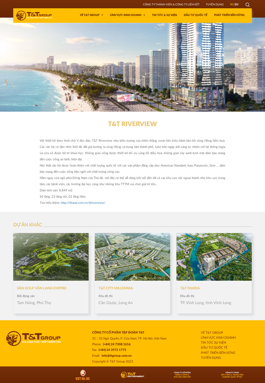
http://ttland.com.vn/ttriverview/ (83, 202)
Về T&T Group (212, 332)
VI (231, 4)
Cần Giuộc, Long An (116, 303)
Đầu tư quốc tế (214, 347)
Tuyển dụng (211, 357)
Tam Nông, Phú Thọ (34, 303)
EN (236, 4)
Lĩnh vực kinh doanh (218, 337)
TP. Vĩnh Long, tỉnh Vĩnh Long (205, 303)
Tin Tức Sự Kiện (213, 342)
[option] (132, 65)
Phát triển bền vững (218, 352)
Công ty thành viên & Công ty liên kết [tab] (171, 4)
